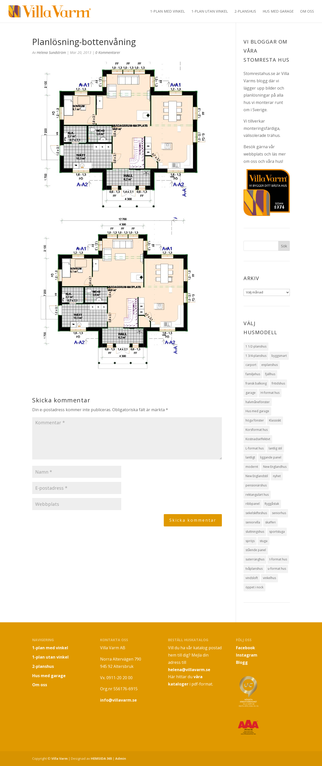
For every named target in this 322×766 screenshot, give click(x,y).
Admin (120, 758)
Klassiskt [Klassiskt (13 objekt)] (275, 420)
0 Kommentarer (107, 52)
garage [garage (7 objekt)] (251, 393)
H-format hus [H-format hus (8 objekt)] (270, 393)
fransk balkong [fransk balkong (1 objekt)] (256, 383)
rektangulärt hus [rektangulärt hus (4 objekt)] (257, 494)
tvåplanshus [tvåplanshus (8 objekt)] (254, 568)
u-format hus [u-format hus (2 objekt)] (277, 568)
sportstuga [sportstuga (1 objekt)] (277, 531)
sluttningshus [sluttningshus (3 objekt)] (255, 531)
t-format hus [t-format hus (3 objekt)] (278, 559)
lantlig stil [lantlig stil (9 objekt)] (275, 448)
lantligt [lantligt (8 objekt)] (250, 457)
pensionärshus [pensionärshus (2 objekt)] (256, 485)
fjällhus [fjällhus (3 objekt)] (270, 374)
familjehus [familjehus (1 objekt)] (253, 374)
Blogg (242, 662)
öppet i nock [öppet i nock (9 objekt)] (254, 587)
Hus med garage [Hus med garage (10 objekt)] (257, 411)
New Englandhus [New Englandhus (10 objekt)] (275, 467)
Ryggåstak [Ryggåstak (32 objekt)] (272, 504)
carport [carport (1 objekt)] (251, 365)
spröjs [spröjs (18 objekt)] (250, 541)
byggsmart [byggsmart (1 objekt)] (279, 356)
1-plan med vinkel (167, 12)
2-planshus (245, 12)
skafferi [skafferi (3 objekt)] (270, 522)
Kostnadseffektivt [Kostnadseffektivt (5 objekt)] (258, 439)
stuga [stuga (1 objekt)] (263, 541)
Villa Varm (59, 758)
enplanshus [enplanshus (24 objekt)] (269, 365)
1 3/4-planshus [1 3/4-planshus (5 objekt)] (256, 356)
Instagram (246, 655)
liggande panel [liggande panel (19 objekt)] (270, 457)
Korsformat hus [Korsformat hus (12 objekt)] (257, 430)
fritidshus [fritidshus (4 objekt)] (278, 383)
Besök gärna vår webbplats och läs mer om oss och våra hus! (265, 154)
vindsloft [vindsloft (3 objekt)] (252, 578)
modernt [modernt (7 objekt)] (252, 467)
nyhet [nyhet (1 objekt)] (277, 476)
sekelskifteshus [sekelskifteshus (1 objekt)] (256, 513)
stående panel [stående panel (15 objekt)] (256, 550)
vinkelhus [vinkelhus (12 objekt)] (269, 578)
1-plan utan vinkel (209, 12)
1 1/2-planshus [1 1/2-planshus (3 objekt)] (256, 346)
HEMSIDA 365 (101, 758)
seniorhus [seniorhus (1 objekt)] (279, 513)
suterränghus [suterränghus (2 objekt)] (255, 559)
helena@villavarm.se (189, 669)
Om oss (307, 12)
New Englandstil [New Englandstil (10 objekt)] (257, 476)
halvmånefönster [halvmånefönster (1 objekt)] (258, 402)
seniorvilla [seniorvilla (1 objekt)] (253, 522)
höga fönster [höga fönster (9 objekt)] (255, 420)
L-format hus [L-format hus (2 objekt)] (255, 448)
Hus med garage (278, 12)
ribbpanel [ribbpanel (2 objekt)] (253, 504)
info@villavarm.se (118, 700)
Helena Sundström (51, 52)
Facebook (245, 647)
